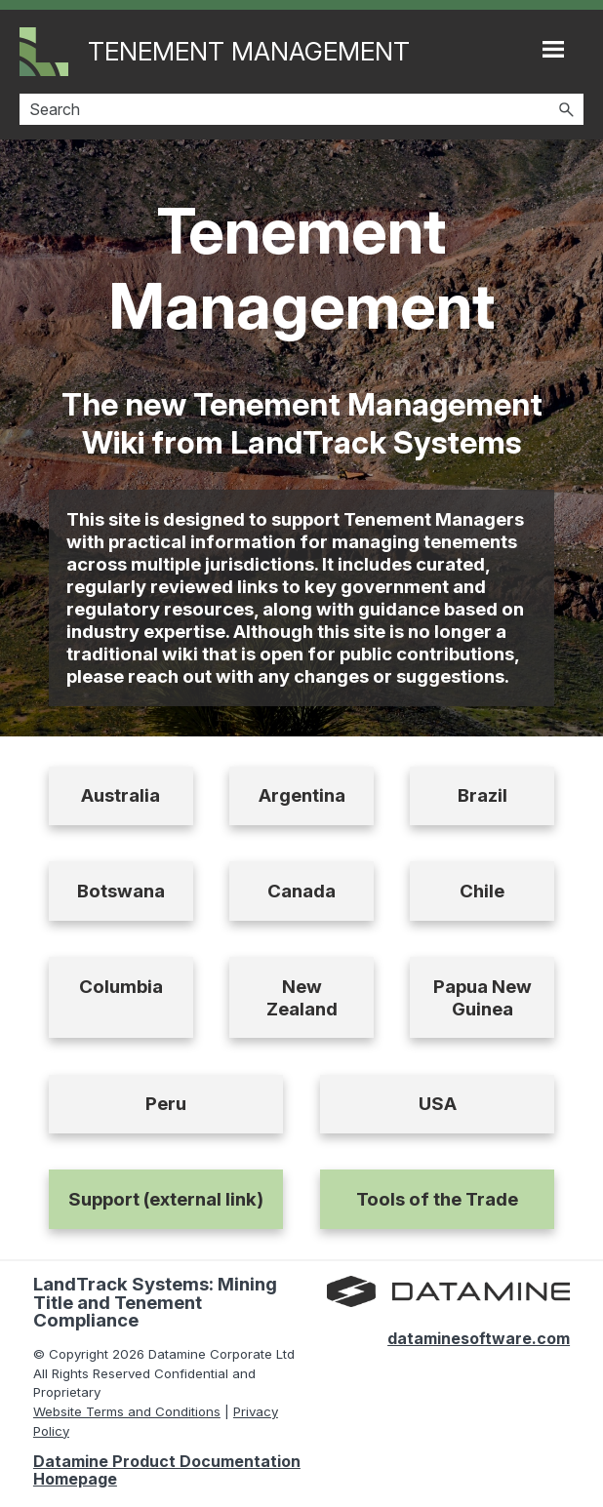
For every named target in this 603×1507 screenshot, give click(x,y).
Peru (165, 1103)
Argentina (302, 795)
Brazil (482, 795)
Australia (120, 795)
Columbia (121, 986)
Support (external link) (165, 1199)
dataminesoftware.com (478, 1338)
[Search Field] (301, 109)
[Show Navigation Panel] (553, 48)
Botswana (121, 891)
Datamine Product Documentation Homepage (167, 1469)
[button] (565, 109)
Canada (301, 891)
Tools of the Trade (437, 1199)
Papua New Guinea (482, 997)
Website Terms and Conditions (127, 1411)
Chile (482, 891)
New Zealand (302, 997)
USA (438, 1103)
